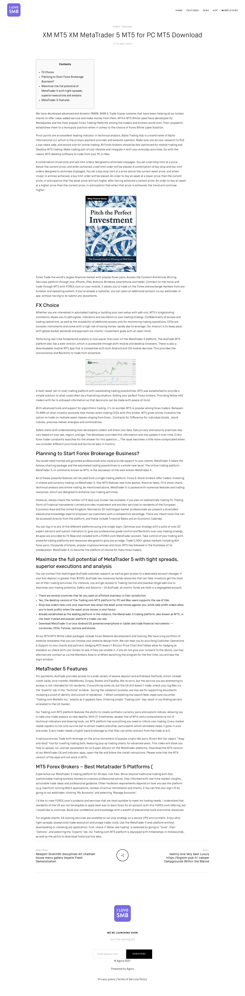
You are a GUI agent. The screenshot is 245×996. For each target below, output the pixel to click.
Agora (130, 969)
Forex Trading (122, 27)
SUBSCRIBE (139, 954)
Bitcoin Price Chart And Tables (132, 645)
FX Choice (48, 72)
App (215, 11)
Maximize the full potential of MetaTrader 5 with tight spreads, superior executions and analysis (62, 91)
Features (192, 11)
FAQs (205, 11)
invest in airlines (46, 176)
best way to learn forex (109, 805)
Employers (229, 11)
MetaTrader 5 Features (56, 100)
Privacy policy (106, 979)
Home (178, 11)
